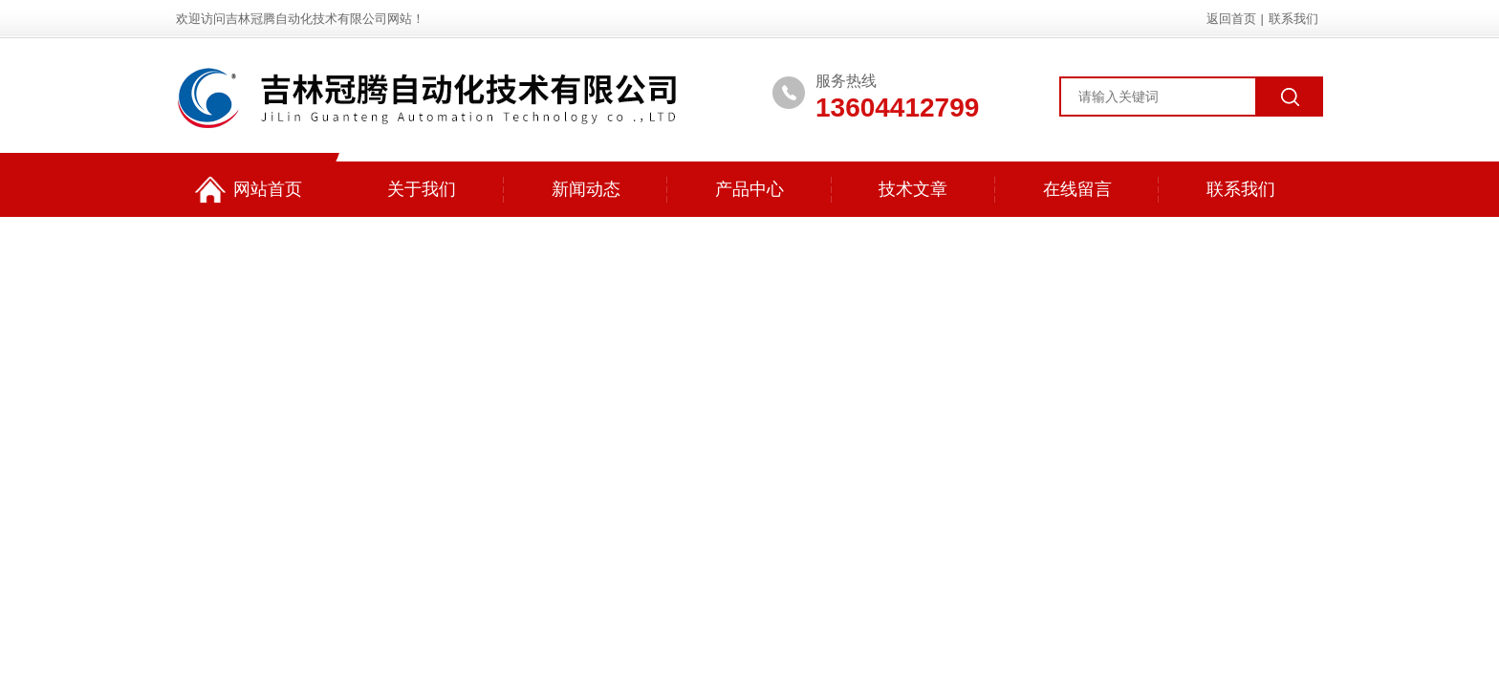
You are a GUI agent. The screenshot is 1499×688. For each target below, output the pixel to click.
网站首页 (248, 190)
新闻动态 (586, 189)
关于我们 (421, 189)
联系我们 (1293, 18)
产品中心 (749, 189)
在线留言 (1077, 189)
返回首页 (1231, 18)
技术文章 (913, 189)
